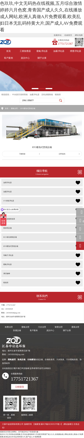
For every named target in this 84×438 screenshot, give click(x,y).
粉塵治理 (9, 327)
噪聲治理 (59, 327)
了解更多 (22, 154)
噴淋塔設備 (7, 228)
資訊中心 (25, 58)
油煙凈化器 (7, 183)
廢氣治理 (14, 108)
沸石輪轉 (6, 273)
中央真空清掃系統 (20, 95)
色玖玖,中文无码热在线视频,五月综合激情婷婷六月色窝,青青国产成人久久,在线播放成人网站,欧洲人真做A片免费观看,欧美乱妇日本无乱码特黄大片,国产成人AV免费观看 (41, 16)
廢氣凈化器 (42, 51)
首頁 (8, 51)
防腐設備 (17, 330)
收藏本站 (58, 35)
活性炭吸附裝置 (9, 219)
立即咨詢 (62, 154)
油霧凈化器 (58, 51)
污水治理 (42, 327)
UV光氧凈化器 (8, 201)
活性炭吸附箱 (47, 95)
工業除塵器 (25, 51)
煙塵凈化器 (75, 51)
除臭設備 (6, 210)
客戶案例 (8, 58)
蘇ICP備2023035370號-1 (51, 424)
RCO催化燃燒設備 (10, 237)
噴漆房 (58, 95)
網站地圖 (79, 35)
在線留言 (68, 35)
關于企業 (42, 58)
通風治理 (75, 327)
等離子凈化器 (8, 255)
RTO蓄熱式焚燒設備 (27, 108)
